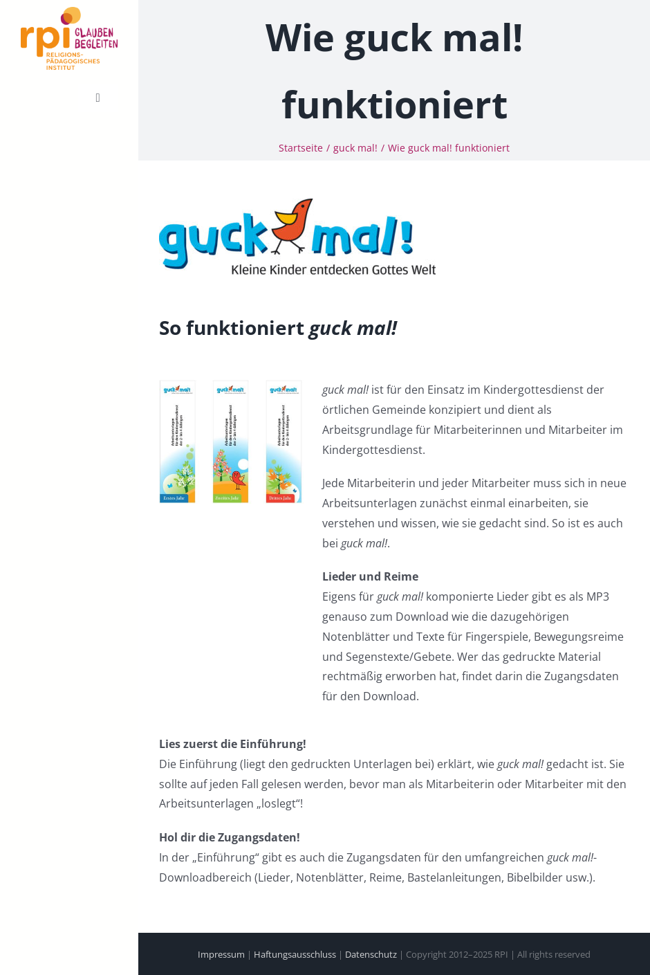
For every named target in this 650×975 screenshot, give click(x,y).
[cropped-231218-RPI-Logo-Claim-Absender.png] (69, 12)
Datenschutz (371, 954)
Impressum (221, 954)
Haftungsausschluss (295, 954)
